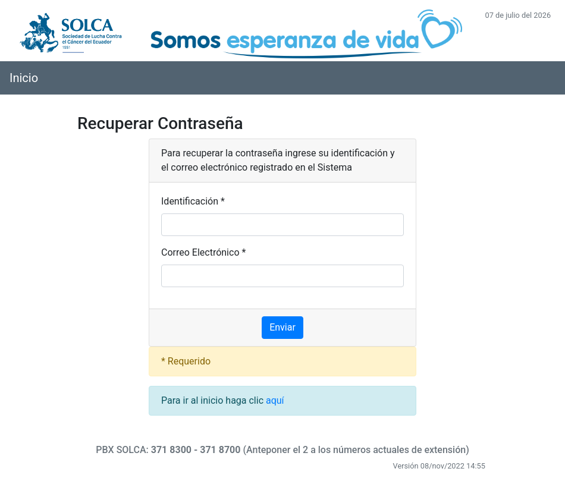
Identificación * (193, 201)
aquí (275, 400)
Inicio (24, 78)
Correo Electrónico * (203, 252)
